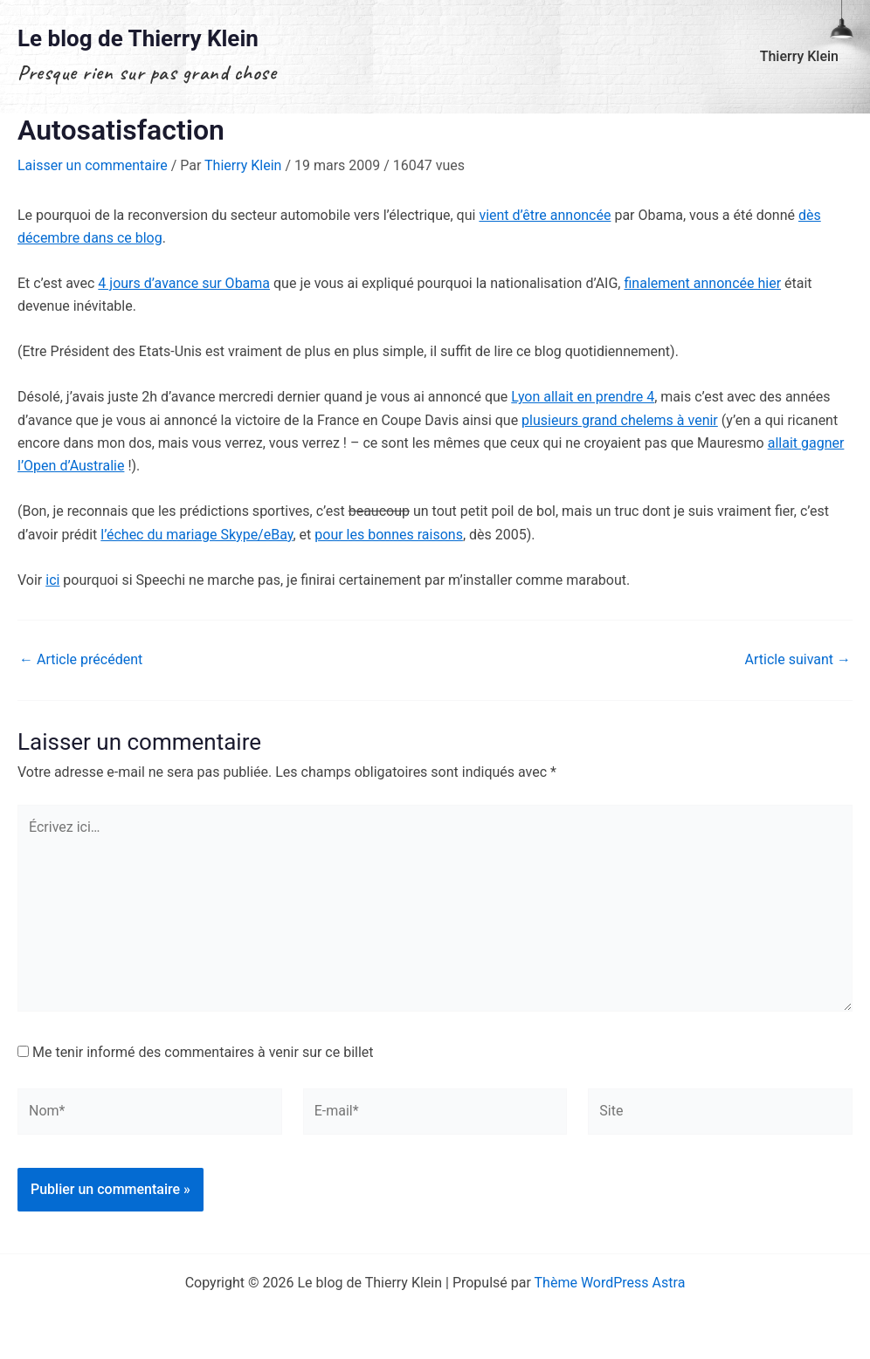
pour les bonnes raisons (388, 534)
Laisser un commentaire (92, 165)
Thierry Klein (799, 56)
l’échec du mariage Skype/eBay (196, 534)
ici (52, 580)
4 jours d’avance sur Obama (184, 283)
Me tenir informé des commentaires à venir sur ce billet (203, 1052)
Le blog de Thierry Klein (138, 38)
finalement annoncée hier (702, 283)
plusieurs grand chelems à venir (619, 420)
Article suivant (798, 660)
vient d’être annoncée (545, 215)
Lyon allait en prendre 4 (582, 396)
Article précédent (80, 660)
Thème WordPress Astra (610, 1282)
